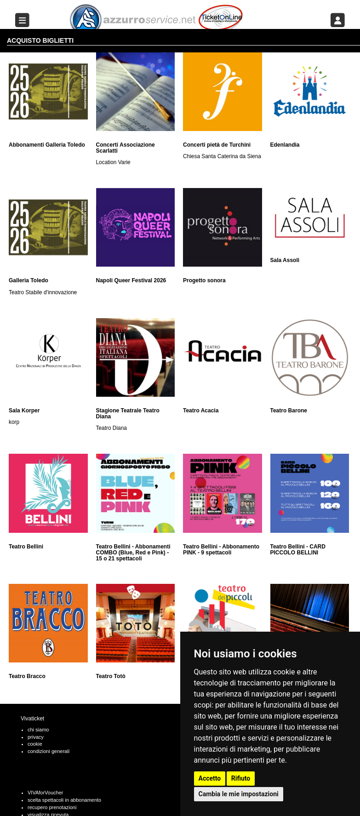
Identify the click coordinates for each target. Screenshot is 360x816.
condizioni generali (48, 751)
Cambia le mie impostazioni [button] (239, 794)
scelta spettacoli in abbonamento (64, 800)
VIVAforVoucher (45, 792)
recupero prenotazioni (52, 807)
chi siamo (38, 729)
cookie (35, 744)
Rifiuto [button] (241, 778)
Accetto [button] (210, 778)
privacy (36, 737)
